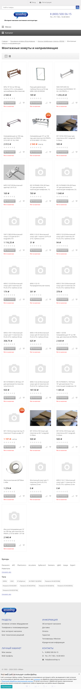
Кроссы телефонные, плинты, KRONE (51, 41)
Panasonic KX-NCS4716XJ (10, 590)
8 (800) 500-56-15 (61, 14)
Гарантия (46, 635)
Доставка (46, 627)
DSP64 (5, 581)
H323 (11, 581)
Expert (72, 565)
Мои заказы (6, 652)
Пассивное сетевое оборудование (22, 41)
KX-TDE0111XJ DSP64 (35, 581)
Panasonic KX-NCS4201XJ (46, 586)
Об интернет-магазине (51, 624)
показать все (6, 572)
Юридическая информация (53, 642)
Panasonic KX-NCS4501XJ (65, 586)
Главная (5, 41)
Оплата (45, 631)
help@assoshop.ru (52, 659)
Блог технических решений (13, 635)
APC (13, 565)
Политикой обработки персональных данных (17, 681)
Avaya (65, 565)
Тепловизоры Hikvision (51, 639)
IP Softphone (21, 581)
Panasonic (6, 565)
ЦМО (59, 565)
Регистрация (45, 2)
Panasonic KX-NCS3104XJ (52, 581)
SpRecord (42, 565)
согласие (37, 679)
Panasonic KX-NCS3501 (10, 586)
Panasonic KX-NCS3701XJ (27, 586)
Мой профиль (7, 656)
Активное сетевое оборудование (15, 624)
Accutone (32, 565)
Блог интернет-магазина (12, 631)
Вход (33, 2)
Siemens (51, 565)
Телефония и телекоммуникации (15, 627)
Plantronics (21, 565)
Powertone (6, 568)
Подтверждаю (6, 686)
